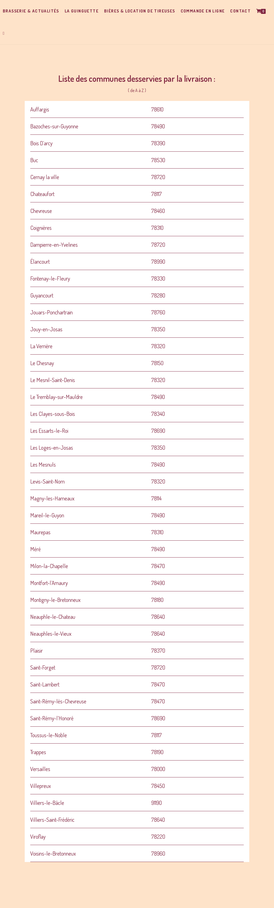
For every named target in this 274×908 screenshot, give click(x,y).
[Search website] (3, 33)
